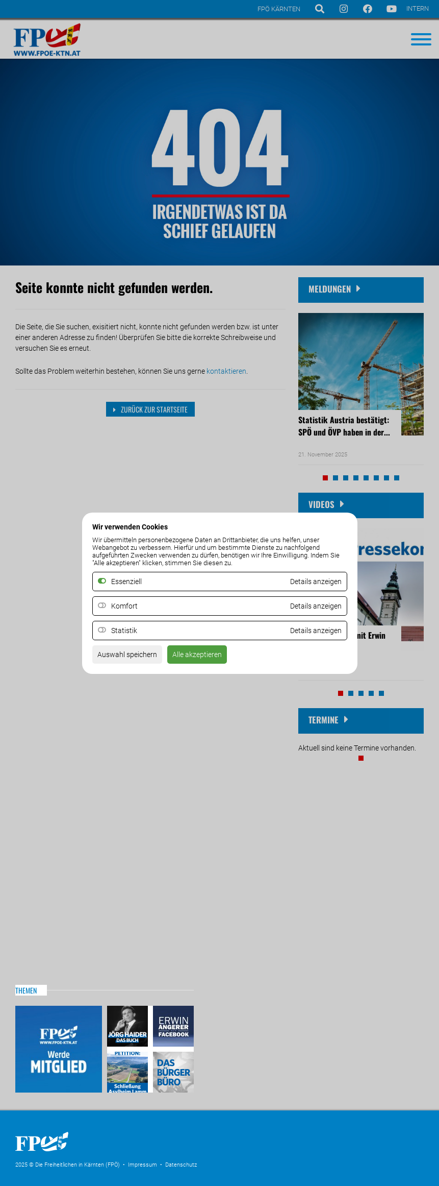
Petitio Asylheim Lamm (128, 1071)
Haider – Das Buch (128, 1027)
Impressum (142, 1164)
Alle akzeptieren (197, 654)
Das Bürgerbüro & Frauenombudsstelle (172, 1071)
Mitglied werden (58, 1049)
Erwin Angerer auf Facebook (172, 1027)
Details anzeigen (316, 606)
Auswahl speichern (127, 654)
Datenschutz (181, 1164)
